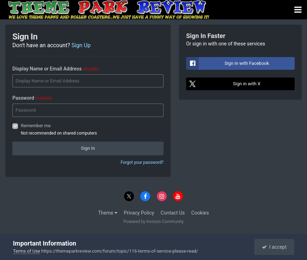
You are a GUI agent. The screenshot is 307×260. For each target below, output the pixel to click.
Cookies (200, 213)
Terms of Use (26, 251)
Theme (107, 213)
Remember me (36, 125)
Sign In (88, 148)
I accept (274, 247)
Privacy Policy (139, 213)
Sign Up (81, 45)
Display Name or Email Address (55, 69)
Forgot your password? (142, 162)
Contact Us (173, 213)
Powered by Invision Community (153, 221)
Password (32, 98)
